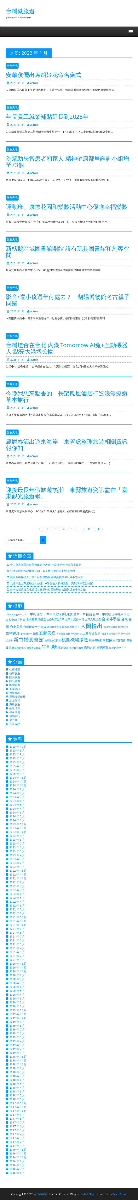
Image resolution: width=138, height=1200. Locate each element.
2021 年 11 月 (17, 921)
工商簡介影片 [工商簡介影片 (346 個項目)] (91, 633)
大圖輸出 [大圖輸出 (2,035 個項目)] (91, 626)
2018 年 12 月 (17, 1056)
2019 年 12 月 (17, 1010)
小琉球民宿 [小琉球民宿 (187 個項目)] (76, 633)
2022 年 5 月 (17, 898)
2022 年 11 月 (17, 874)
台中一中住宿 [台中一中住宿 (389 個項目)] (82, 614)
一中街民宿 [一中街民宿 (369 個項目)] (51, 614)
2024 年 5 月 (17, 805)
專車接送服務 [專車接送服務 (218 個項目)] (63, 633)
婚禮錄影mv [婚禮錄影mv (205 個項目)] (26, 633)
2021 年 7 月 (17, 936)
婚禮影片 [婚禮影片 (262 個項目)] (123, 627)
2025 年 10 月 (17, 746)
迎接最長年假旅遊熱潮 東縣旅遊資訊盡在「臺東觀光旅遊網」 (67, 493)
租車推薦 (14, 712)
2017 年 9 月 (17, 1114)
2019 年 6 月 (17, 1033)
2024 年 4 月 (17, 808)
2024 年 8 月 (17, 793)
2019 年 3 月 (17, 1045)
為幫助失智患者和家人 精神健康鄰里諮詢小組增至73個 (67, 161)
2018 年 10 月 (17, 1064)
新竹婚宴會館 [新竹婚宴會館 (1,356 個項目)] (29, 639)
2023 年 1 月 (17, 867)
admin (32, 83)
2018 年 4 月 (17, 1087)
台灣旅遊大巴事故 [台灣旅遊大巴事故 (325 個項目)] (34, 627)
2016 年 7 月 (17, 1169)
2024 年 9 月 (17, 789)
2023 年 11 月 (17, 828)
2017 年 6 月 (17, 1126)
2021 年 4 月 (17, 948)
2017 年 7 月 (17, 1122)
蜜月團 (13, 720)
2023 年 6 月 (17, 847)
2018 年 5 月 (17, 1084)
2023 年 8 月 (17, 839)
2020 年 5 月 (17, 991)
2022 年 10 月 (17, 878)
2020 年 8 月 (17, 979)
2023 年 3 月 (17, 859)
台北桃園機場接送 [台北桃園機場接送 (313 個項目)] (34, 619)
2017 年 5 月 (17, 1130)
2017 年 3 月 (17, 1138)
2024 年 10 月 (17, 785)
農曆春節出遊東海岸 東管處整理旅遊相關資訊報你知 (67, 444)
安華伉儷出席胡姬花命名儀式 (43, 75)
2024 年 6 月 (17, 801)
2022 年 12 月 (17, 870)
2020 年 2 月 (17, 1002)
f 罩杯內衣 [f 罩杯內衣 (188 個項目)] (11, 614)
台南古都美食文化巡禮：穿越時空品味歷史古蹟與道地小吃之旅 (48, 589)
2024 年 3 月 (17, 812)
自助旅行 (14, 716)
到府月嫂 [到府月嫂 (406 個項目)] (66, 614)
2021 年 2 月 (17, 956)
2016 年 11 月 (17, 1153)
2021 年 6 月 (17, 940)
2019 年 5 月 (17, 1037)
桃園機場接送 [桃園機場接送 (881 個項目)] (74, 640)
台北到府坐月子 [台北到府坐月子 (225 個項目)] (14, 619)
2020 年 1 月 (17, 1006)
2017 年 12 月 (17, 1103)
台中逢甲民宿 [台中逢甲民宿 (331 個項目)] (120, 614)
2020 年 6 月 (17, 987)
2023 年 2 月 (17, 863)
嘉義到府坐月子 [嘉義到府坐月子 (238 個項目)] (70, 627)
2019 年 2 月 (17, 1049)
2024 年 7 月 (17, 797)
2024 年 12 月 (17, 777)
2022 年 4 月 (17, 901)
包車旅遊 (14, 673)
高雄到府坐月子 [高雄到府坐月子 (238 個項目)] (117, 647)
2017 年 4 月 (17, 1134)
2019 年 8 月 (17, 1025)
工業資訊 (14, 689)
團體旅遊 (14, 685)
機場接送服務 (17, 696)
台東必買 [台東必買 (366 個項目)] (16, 627)
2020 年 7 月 (17, 983)
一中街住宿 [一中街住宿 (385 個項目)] (35, 614)
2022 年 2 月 (17, 909)
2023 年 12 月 (17, 824)
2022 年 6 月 (17, 894)
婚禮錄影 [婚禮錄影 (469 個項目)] (13, 633)
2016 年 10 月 (17, 1157)
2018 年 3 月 (17, 1091)
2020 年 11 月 (17, 967)
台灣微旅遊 (20, 11)
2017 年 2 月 (17, 1142)
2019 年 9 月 (17, 1022)
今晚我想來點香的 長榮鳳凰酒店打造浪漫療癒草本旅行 (67, 396)
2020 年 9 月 (17, 975)
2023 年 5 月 (17, 851)
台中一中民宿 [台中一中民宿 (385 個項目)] (102, 614)
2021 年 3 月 (17, 952)
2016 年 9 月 (17, 1161)
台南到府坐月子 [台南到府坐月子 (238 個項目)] (55, 619)
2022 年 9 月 (17, 882)
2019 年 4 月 (17, 1041)
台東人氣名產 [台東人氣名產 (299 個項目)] (93, 619)
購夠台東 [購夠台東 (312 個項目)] (90, 647)
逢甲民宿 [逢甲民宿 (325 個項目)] (102, 647)
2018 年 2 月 (17, 1095)
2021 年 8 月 (17, 932)
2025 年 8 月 (17, 754)
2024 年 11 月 (17, 781)
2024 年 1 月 (17, 820)
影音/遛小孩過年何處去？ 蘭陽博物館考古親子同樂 (68, 300)
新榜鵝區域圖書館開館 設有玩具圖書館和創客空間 (67, 251)
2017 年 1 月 (17, 1145)
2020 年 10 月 (17, 971)
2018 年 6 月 (17, 1080)
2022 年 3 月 (17, 905)
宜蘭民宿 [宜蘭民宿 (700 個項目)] (47, 633)
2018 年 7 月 (17, 1076)
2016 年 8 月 (17, 1165)
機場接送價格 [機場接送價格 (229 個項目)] (19, 647)
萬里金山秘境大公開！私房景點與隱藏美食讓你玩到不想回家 (46, 577)
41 (88, 529)
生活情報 (14, 708)
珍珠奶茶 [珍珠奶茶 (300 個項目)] (63, 647)
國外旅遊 (14, 681)
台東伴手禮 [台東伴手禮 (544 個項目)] (111, 619)
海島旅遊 (14, 704)
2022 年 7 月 (17, 890)
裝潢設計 (14, 724)
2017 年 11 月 (17, 1107)
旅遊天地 (12, 65)
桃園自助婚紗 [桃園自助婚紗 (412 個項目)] (116, 640)
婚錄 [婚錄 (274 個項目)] (35, 633)
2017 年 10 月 (17, 1111)
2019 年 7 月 (17, 1029)
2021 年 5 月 (17, 944)
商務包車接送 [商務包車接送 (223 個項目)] (54, 627)
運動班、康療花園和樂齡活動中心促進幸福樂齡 (67, 207)
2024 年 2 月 (17, 816)
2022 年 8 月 (17, 886)
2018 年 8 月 (17, 1072)
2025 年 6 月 (17, 762)
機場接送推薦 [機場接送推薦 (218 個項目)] (34, 647)
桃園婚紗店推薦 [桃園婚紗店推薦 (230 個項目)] (52, 640)
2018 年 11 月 (17, 1060)
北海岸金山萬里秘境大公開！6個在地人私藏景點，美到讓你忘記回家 (51, 583)
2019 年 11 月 (17, 1014)
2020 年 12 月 (17, 963)
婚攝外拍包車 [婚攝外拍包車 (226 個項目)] (110, 627)
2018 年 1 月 (17, 1099)
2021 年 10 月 (17, 925)
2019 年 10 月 (17, 1018)
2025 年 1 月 (17, 774)
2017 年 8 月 (17, 1118)
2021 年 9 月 (17, 929)
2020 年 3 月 (17, 998)
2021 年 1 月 (17, 960)
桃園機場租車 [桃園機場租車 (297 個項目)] (97, 640)
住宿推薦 (14, 669)
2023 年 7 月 (17, 843)
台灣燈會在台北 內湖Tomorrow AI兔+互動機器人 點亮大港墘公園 (67, 348)
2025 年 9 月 (17, 750)
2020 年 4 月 (17, 994)
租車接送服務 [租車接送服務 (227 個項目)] (76, 647)
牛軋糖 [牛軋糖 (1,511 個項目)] (49, 646)
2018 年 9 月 (17, 1068)
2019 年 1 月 (17, 1053)
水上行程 (14, 700)
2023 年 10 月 (17, 832)
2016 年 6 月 (17, 1173)
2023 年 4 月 (17, 855)
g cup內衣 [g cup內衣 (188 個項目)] (21, 614)
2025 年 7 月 (17, 758)
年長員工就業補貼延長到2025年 (47, 117)
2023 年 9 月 (17, 836)
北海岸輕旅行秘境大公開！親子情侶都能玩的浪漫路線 (42, 571)
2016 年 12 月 (17, 1149)
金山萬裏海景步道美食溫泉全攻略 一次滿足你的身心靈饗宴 (45, 564)
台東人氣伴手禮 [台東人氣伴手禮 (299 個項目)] (74, 619)
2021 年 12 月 (17, 917)
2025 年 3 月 (17, 770)
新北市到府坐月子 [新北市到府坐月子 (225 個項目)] (111, 633)
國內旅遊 (14, 677)
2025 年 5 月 (17, 766)
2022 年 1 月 (17, 913)
